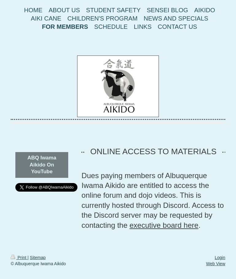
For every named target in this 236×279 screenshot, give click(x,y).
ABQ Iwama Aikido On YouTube (41, 165)
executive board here (163, 225)
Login (220, 257)
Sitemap (37, 257)
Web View (215, 263)
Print (19, 257)
